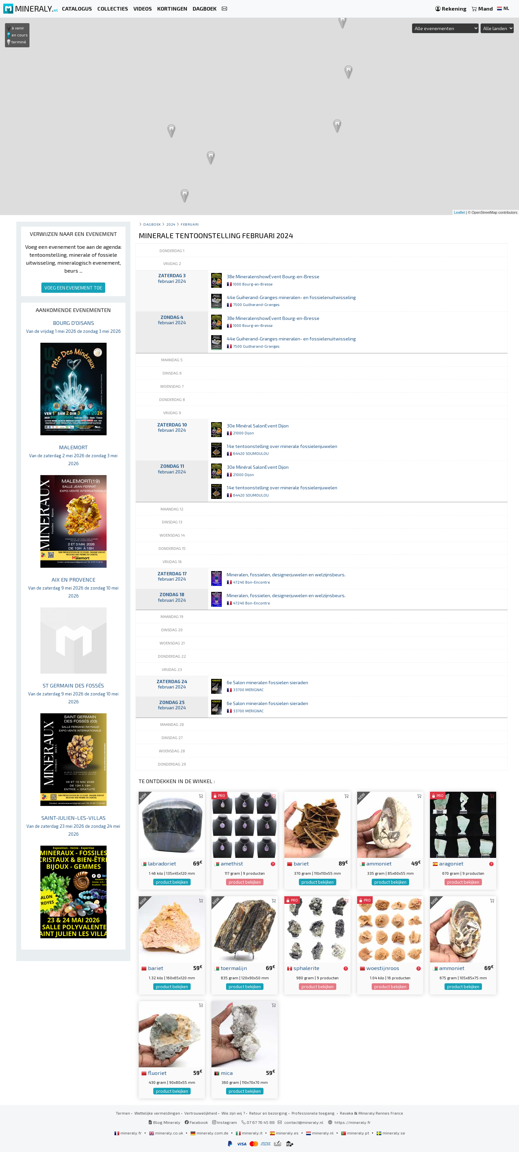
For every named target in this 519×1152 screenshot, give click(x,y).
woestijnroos (379, 967)
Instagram (224, 1122)
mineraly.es (285, 1132)
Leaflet (459, 212)
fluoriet (153, 1072)
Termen (123, 1113)
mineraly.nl (320, 1132)
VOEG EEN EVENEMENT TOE (73, 287)
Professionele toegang (314, 1113)
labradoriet (158, 863)
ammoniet (376, 863)
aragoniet (448, 863)
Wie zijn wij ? (233, 1113)
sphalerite (303, 967)
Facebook (196, 1122)
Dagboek (152, 224)
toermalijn (230, 967)
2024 (170, 224)
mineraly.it (249, 1132)
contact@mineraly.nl (303, 1122)
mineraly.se (390, 1132)
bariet (298, 863)
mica (223, 1072)
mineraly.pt (355, 1132)
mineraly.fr (128, 1132)
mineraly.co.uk (166, 1132)
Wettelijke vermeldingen (157, 1113)
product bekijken (172, 882)
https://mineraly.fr (353, 1122)
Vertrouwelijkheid (200, 1113)
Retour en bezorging (268, 1113)
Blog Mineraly (164, 1122)
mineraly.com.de (209, 1132)
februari (190, 224)
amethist (228, 863)
